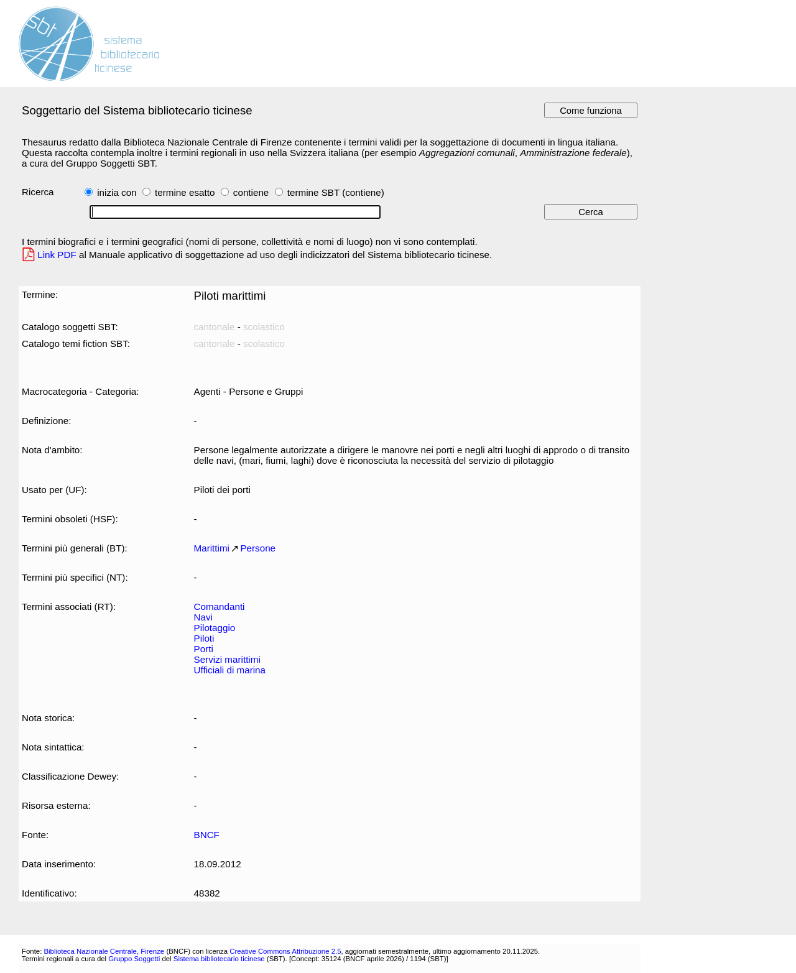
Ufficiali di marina (230, 670)
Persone (257, 548)
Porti (203, 648)
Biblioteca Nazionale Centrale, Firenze (104, 951)
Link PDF (56, 254)
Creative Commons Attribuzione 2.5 (285, 951)
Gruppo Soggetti (134, 958)
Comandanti (219, 606)
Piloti (204, 638)
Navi (203, 617)
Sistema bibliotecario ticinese (219, 958)
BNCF (207, 834)
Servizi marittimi (227, 659)
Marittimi (211, 548)
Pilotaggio (215, 627)
